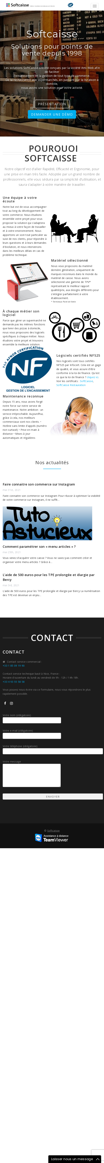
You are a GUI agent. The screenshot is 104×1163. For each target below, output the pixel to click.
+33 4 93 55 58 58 (14, 681)
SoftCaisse (86, 381)
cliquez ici (92, 377)
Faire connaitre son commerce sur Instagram (39, 484)
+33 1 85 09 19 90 (14, 665)
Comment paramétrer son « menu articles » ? (39, 546)
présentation (52, 104)
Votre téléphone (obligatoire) (52, 749)
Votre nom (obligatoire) (32, 718)
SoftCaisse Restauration (71, 385)
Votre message (32, 774)
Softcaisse (53, 830)
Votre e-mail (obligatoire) (32, 734)
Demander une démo (52, 114)
